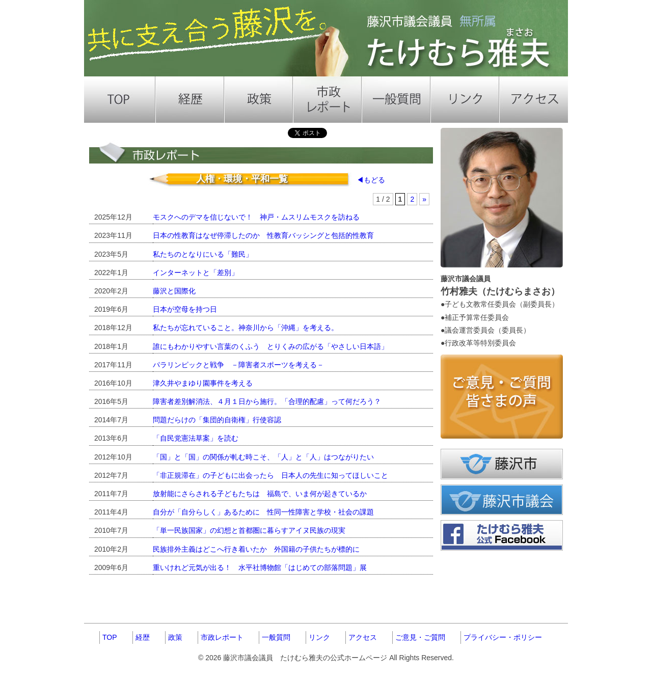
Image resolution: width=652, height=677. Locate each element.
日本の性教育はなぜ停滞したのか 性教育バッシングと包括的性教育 (263, 235)
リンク (319, 637)
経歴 (142, 637)
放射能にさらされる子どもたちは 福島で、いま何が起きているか (260, 494)
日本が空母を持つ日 (185, 309)
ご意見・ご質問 (420, 637)
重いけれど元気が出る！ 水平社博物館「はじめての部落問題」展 (260, 567)
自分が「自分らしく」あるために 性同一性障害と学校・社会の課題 (263, 512)
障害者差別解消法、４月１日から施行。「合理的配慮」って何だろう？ (267, 401)
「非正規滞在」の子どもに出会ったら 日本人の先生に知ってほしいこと (270, 475)
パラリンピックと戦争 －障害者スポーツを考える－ (238, 365)
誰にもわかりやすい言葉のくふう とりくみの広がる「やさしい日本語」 (270, 346)
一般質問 (276, 637)
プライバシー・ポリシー (503, 637)
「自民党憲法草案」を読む (195, 438)
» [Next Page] (424, 199)
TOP (109, 637)
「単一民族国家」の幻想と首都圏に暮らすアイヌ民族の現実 (249, 530)
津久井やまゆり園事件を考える (203, 383)
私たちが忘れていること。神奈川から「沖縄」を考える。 (245, 327)
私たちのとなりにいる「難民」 (203, 254)
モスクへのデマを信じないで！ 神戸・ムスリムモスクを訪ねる (256, 217)
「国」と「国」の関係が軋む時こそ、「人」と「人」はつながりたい (263, 457)
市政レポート (222, 637)
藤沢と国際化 (174, 291)
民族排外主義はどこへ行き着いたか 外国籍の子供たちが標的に (256, 549)
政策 (175, 637)
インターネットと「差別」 (195, 272)
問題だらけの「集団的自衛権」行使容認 (217, 420)
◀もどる (371, 180)
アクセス (362, 637)
